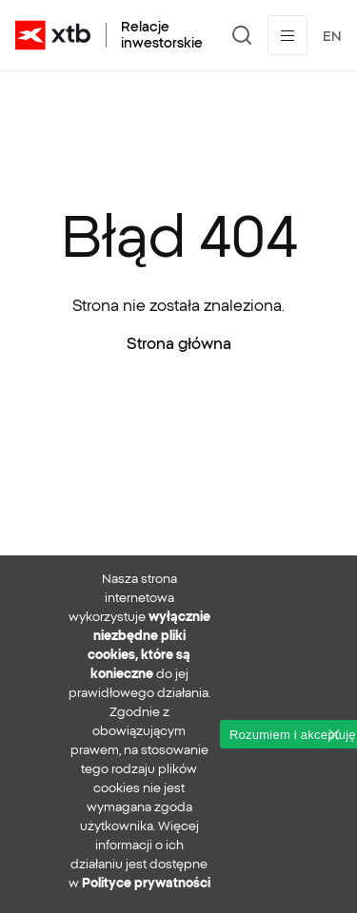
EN (332, 36)
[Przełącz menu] (287, 35)
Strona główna (179, 343)
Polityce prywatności (146, 883)
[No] (333, 734)
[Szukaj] (242, 35)
